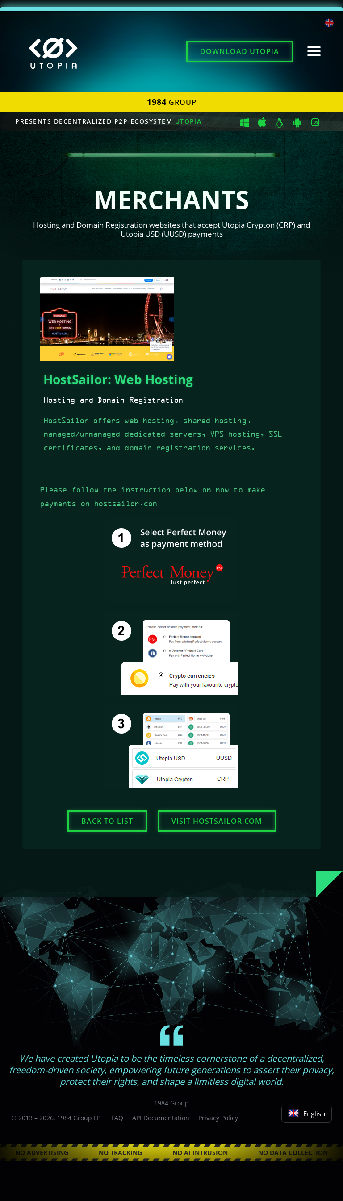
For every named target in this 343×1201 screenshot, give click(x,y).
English (306, 1113)
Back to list (107, 821)
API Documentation (160, 1117)
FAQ (117, 1117)
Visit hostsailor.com (217, 821)
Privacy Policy (218, 1117)
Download (239, 51)
